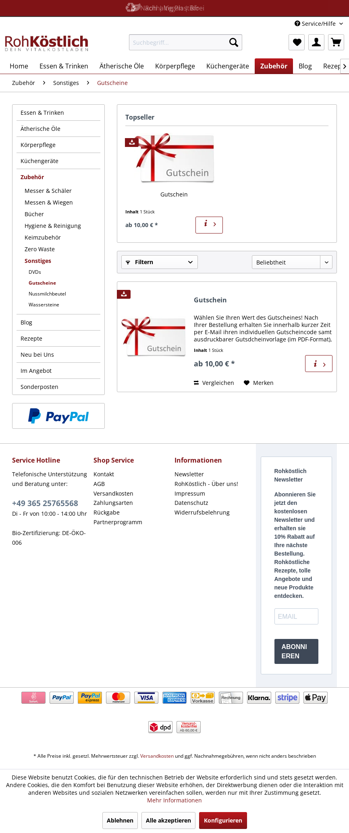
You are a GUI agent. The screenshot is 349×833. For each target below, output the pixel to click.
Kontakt (103, 474)
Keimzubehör (43, 237)
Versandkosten (113, 493)
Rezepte (31, 338)
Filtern (139, 262)
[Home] (19, 66)
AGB (99, 484)
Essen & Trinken (42, 112)
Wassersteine (44, 304)
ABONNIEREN (294, 651)
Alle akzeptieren (168, 820)
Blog (26, 322)
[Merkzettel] (297, 42)
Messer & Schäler (48, 190)
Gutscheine (42, 282)
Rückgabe (106, 512)
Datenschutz (191, 502)
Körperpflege (38, 145)
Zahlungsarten (113, 502)
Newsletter (189, 474)
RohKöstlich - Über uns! (206, 484)
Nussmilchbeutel (47, 293)
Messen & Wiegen (49, 202)
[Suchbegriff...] (185, 42)
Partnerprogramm (117, 522)
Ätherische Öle (40, 128)
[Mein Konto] (316, 42)
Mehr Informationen (174, 800)
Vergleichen (214, 383)
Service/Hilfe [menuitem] (316, 23)
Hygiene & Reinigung (53, 225)
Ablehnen (120, 820)
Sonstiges (38, 261)
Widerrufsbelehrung (202, 512)
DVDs (35, 272)
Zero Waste (40, 249)
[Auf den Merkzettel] (259, 383)
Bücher (34, 214)
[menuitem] (185, 42)
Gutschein (174, 194)
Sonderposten (39, 387)
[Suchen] (233, 42)
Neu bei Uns (37, 354)
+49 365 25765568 (45, 503)
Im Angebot (36, 370)
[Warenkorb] (336, 42)
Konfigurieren (223, 820)
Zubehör (32, 177)
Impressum (189, 493)
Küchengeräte (39, 161)
